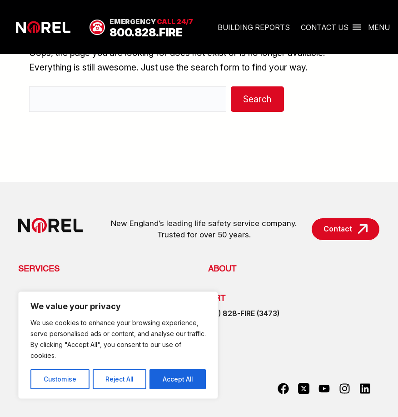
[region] (118, 345)
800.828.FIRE (146, 32)
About (222, 269)
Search (257, 99)
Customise (59, 379)
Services (39, 269)
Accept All (178, 379)
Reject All (119, 379)
